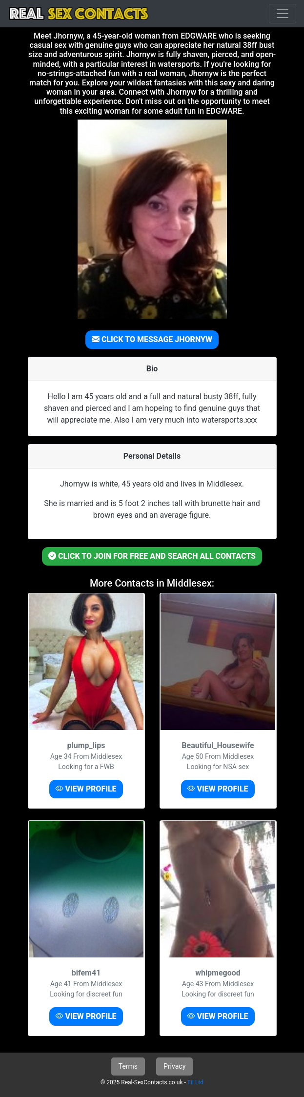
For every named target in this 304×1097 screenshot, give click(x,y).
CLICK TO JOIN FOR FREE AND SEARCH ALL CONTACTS (152, 556)
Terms (128, 1066)
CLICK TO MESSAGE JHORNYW (152, 339)
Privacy (174, 1066)
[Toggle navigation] (282, 13)
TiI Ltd (195, 1082)
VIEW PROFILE (86, 788)
